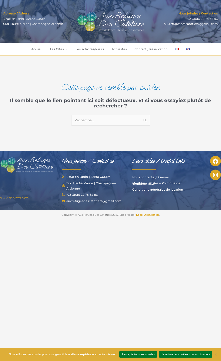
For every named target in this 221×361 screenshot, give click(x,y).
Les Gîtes (59, 49)
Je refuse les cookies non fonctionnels (185, 354)
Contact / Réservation (151, 49)
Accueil (36, 49)
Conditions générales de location (157, 189)
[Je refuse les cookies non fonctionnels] (216, 354)
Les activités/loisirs (90, 49)
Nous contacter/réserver (150, 177)
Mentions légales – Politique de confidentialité (156, 183)
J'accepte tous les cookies (138, 354)
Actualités (119, 49)
